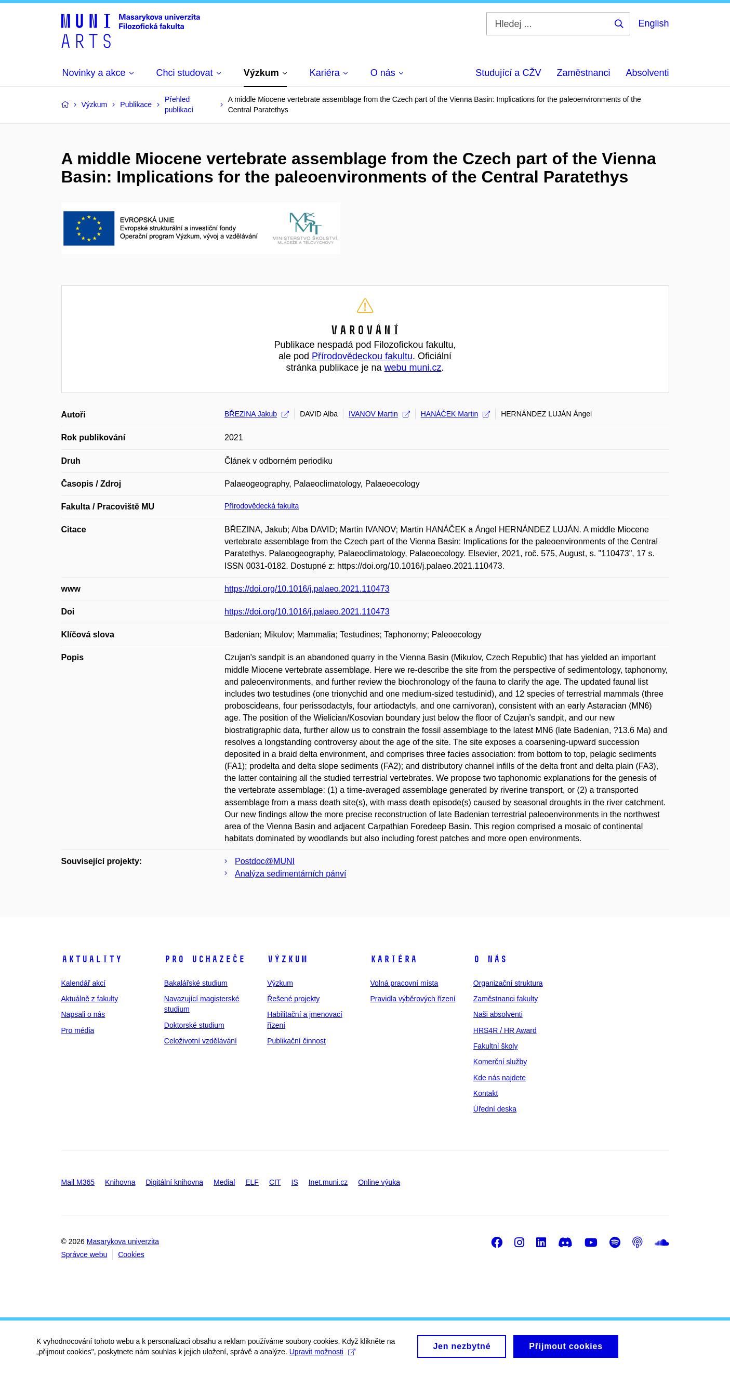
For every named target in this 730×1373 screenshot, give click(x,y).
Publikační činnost (296, 1041)
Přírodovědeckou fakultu (362, 356)
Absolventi (647, 73)
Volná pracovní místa (404, 983)
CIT (275, 1182)
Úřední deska (494, 1109)
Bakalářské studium (196, 983)
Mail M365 (78, 1182)
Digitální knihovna (174, 1182)
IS (294, 1182)
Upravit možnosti (322, 1357)
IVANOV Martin (379, 414)
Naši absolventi (498, 1014)
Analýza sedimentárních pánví (290, 873)
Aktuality (91, 959)
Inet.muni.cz (328, 1182)
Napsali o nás (83, 1014)
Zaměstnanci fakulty (505, 999)
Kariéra (393, 959)
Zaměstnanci (583, 73)
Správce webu (84, 1254)
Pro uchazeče (204, 959)
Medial (224, 1182)
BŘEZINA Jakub (256, 414)
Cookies (131, 1254)
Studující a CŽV (508, 73)
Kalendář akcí (83, 983)
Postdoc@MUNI (265, 861)
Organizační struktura (508, 983)
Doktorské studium (194, 1025)
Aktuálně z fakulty (89, 999)
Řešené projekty (293, 999)
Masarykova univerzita (123, 1241)
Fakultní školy (495, 1046)
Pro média (78, 1030)
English (653, 23)
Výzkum (287, 959)
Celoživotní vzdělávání (200, 1041)
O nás (490, 959)
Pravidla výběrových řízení (412, 999)
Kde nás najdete (499, 1078)
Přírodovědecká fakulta (261, 506)
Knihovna (120, 1182)
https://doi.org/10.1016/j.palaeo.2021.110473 (307, 588)
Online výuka (379, 1182)
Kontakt (485, 1093)
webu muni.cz (413, 367)
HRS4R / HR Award (505, 1030)
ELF (252, 1182)
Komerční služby (500, 1061)
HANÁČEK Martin (455, 414)
